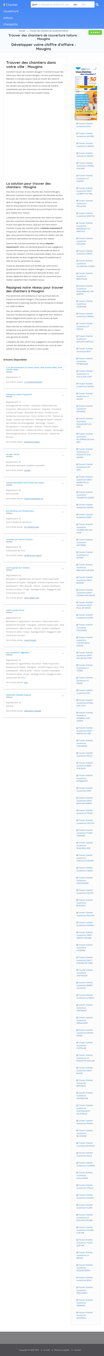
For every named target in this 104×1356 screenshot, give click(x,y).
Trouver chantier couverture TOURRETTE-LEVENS (85, 495)
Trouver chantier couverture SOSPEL (84, 616)
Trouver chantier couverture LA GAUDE (84, 396)
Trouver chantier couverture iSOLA (84, 1154)
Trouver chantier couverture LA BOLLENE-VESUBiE (84, 1217)
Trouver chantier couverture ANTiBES (85, 134)
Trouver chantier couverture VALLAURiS (84, 203)
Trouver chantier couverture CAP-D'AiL (84, 467)
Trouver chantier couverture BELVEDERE (84, 1133)
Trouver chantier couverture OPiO (84, 789)
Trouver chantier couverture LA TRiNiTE (84, 326)
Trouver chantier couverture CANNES (85, 144)
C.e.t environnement (33, 382)
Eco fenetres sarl (31, 527)
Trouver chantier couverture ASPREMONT (84, 778)
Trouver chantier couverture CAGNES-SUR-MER (85, 166)
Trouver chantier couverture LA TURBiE (84, 668)
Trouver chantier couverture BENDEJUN (84, 1083)
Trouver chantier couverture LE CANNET (84, 178)
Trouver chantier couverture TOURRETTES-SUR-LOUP (84, 528)
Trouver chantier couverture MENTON (85, 214)
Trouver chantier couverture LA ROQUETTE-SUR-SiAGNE (84, 453)
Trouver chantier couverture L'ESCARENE (84, 743)
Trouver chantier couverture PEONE (84, 1122)
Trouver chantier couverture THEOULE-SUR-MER (85, 858)
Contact (77, 1350)
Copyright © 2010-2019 (29, 1350)
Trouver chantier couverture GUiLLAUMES (84, 1175)
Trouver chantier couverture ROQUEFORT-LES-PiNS (84, 422)
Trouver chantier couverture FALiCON (85, 821)
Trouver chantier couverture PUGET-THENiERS (84, 833)
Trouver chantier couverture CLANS (84, 1206)
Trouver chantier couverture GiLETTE (85, 891)
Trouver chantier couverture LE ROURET (84, 555)
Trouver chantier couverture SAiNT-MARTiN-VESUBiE (84, 935)
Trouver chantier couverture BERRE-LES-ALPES (84, 985)
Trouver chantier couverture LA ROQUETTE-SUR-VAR (85, 1058)
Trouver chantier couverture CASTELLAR (84, 1045)
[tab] (35, 369)
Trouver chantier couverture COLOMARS (84, 627)
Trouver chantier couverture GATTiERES (84, 542)
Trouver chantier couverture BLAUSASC (84, 903)
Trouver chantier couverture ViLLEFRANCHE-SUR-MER (85, 438)
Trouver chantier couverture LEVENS (84, 506)
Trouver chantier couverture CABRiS (84, 869)
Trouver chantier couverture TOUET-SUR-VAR (84, 1242)
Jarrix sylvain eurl (31, 597)
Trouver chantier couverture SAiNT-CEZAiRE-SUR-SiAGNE (85, 593)
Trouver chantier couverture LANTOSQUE (84, 973)
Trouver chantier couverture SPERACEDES (84, 1020)
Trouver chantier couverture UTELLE (84, 1186)
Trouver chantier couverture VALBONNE (84, 304)
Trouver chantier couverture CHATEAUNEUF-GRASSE (84, 641)
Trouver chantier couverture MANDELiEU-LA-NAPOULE (84, 227)
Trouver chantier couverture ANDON (84, 1196)
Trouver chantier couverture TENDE (84, 811)
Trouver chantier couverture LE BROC (85, 996)
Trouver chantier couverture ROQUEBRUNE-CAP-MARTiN (85, 290)
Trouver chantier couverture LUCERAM (84, 948)
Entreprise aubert (32, 442)
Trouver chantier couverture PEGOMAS (84, 409)
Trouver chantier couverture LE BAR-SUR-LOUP (84, 703)
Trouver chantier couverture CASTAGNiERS (84, 880)
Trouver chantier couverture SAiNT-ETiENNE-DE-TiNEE (84, 960)
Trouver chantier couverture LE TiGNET (84, 680)
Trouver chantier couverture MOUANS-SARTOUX (85, 339)
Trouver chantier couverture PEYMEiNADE (84, 361)
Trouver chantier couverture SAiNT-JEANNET (84, 580)
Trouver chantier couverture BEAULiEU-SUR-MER (85, 567)
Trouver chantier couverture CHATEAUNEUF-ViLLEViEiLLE (84, 1109)
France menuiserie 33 (33, 498)
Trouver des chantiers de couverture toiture (49, 30)
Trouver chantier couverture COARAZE (85, 1164)
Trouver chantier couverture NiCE (84, 125)
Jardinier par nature (33, 555)
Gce (26, 682)
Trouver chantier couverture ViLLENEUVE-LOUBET (85, 263)
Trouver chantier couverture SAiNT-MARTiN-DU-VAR (84, 731)
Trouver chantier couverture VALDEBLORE (84, 1095)
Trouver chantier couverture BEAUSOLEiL (84, 276)
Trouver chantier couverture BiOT (84, 350)
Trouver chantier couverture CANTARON (84, 1008)
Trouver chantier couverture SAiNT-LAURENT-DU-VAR (84, 191)
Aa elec (27, 470)
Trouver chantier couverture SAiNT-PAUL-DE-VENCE (84, 605)
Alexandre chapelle (32, 711)
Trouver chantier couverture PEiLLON (85, 914)
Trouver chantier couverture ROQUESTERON (84, 1268)
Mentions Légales (61, 1350)
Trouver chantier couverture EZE (84, 691)
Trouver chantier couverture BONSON (85, 1144)
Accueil (22, 30)
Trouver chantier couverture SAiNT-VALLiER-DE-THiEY (84, 655)
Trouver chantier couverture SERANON (84, 1303)
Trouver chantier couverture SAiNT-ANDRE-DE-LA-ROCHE (84, 480)
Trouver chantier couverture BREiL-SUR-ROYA (84, 766)
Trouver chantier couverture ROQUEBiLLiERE (84, 845)
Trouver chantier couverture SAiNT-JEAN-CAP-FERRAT (84, 801)
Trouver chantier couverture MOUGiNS (84, 241)
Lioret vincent (30, 640)
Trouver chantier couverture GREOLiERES (84, 1290)
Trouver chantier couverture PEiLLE (84, 754)
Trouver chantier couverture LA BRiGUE (84, 1255)
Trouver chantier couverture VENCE (84, 252)
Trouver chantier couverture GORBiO (85, 924)
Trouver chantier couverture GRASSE (84, 154)
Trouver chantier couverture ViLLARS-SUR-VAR (85, 1230)
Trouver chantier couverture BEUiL (84, 1279)
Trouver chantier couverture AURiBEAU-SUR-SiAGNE (84, 716)
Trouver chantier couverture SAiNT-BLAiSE (84, 1070)
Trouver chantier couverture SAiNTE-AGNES (84, 1033)
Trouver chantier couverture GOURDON (84, 1315)
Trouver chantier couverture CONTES (85, 385)
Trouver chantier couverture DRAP (84, 516)
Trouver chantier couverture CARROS (85, 315)
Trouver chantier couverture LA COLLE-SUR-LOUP (84, 374)
